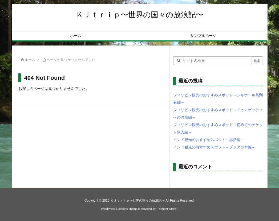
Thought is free (166, 208)
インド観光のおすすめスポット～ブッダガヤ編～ (214, 147)
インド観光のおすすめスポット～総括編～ (208, 139)
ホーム (30, 60)
